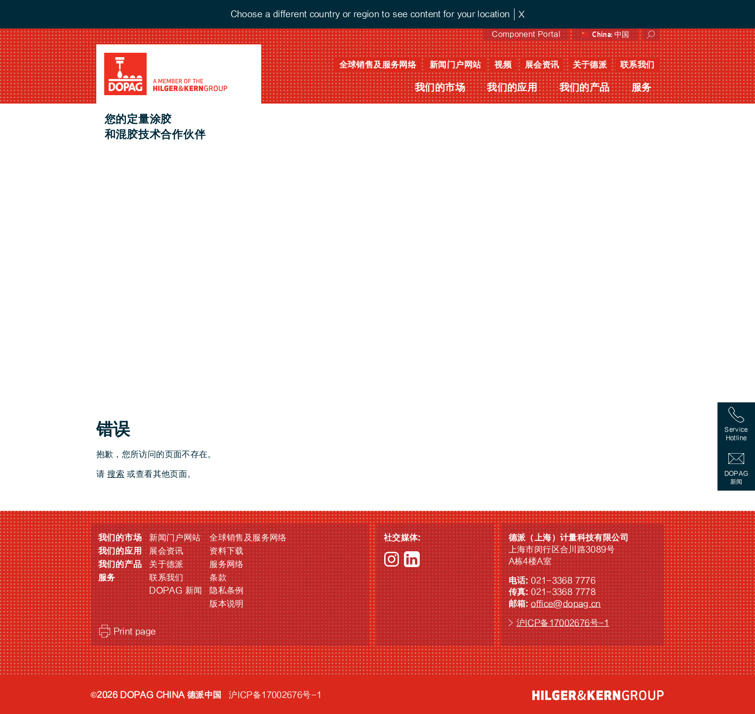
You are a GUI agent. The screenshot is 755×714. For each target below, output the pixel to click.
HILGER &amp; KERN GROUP (598, 695)
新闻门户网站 (455, 65)
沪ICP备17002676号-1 (563, 623)
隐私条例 (226, 590)
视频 (503, 65)
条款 (218, 577)
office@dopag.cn (566, 603)
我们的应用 (512, 87)
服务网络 (226, 564)
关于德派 (590, 65)
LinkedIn (412, 559)
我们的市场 (440, 87)
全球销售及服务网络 (377, 65)
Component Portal (526, 34)
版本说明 (226, 603)
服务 (642, 87)
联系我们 (637, 65)
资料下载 (226, 551)
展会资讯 (542, 65)
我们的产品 (584, 87)
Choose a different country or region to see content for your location (370, 14)
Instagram (391, 559)
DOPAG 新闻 (175, 590)
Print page (135, 631)
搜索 (115, 474)
